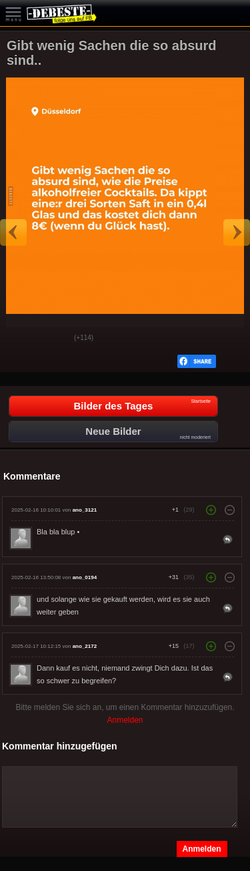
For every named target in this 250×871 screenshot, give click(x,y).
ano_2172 (85, 646)
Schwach (54, 338)
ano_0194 (85, 577)
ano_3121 (85, 510)
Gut (20, 338)
